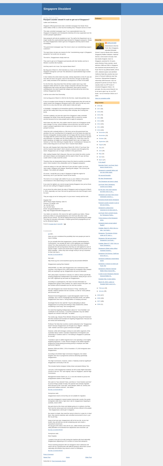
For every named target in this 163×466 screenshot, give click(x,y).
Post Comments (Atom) (59, 461)
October (101, 138)
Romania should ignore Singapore (108, 199)
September (102, 141)
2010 (99, 130)
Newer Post (46, 457)
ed (49, 234)
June (100, 150)
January (101, 291)
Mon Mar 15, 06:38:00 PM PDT (55, 429)
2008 (99, 298)
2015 (99, 115)
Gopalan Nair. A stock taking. (107, 279)
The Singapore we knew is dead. (108, 181)
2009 (99, 295)
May (100, 153)
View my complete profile (102, 98)
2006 (99, 304)
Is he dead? (102, 162)
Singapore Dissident (57, 8)
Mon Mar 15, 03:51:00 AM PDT (55, 254)
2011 (99, 127)
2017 (99, 109)
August (101, 144)
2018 (99, 105)
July (100, 147)
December (102, 132)
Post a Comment (48, 454)
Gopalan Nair (111, 43)
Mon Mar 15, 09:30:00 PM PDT (55, 450)
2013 (99, 121)
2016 (99, 112)
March (101, 160)
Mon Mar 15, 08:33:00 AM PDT (55, 389)
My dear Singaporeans (105, 178)
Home (68, 457)
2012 (99, 124)
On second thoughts (104, 175)
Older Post (88, 457)
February (102, 288)
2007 (99, 301)
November (102, 135)
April (100, 157)
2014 (99, 118)
